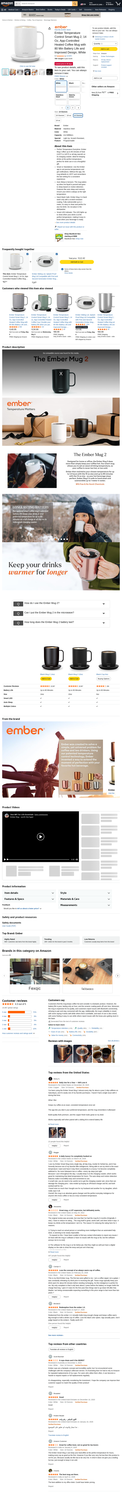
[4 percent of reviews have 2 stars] (19, 1024)
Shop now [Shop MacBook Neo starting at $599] (79, 239)
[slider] (38, 859)
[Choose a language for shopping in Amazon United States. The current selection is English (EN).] (82, 4)
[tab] (55, 539)
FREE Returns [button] (61, 76)
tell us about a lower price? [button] (29, 908)
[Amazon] (7, 4)
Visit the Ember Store (63, 30)
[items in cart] (118, 4)
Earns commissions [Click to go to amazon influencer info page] (41, 814)
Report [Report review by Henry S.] (66, 1146)
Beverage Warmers (50, 20)
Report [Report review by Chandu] (50, 1486)
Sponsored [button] (6, 955)
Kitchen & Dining (20, 20)
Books (50, 10)
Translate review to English (58, 1435)
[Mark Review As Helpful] (54, 1146)
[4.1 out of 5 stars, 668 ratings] (15, 327)
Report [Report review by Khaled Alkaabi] (50, 1431)
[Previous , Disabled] (62, 108)
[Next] (78, 108)
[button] (3, 9)
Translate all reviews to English (61, 1349)
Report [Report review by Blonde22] (66, 1327)
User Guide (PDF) (9, 926)
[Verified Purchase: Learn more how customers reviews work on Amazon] (82, 1087)
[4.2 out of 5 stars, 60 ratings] (59, 329)
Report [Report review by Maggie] (66, 1200)
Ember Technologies (107, 56)
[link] (45, 261)
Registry (112, 10)
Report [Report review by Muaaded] (50, 1409)
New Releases (100, 10)
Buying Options (103, 679)
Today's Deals (60, 10)
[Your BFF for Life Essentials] (22, 814)
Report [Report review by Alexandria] (66, 1260)
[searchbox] (46, 3)
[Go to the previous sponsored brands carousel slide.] (4, 976)
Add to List (98, 78)
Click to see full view (27, 66)
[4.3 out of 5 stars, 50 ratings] (103, 329)
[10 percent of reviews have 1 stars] (19, 1028)
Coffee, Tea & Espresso (34, 20)
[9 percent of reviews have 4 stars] (19, 1016)
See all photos (113, 1041)
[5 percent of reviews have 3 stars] (19, 1020)
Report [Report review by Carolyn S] (66, 1297)
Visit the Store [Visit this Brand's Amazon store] (113, 793)
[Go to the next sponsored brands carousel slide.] (118, 976)
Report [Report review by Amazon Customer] (50, 1464)
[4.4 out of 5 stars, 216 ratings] (37, 327)
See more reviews (55, 1335)
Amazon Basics (28, 10)
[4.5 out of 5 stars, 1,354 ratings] (82, 324)
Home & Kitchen (7, 20)
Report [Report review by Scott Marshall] (50, 1387)
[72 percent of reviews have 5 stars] (19, 1012)
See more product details (65, 222)
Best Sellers (40, 10)
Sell (80, 10)
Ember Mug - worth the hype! (21, 817)
